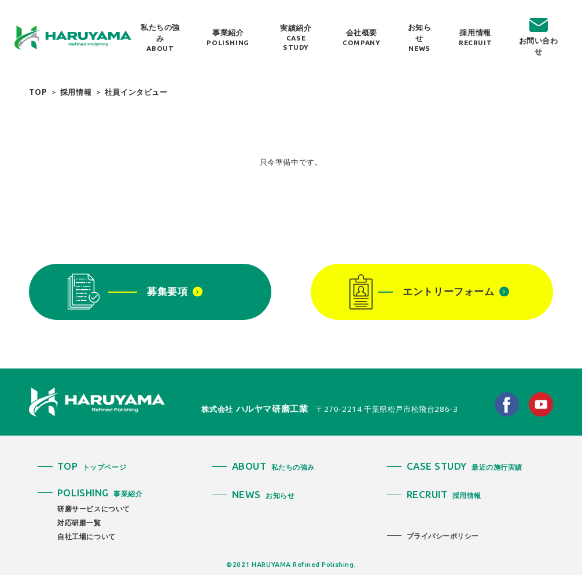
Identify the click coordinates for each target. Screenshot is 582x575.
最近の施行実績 (464, 466)
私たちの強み (160, 37)
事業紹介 (228, 37)
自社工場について (86, 536)
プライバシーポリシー (443, 535)
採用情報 (475, 37)
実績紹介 (295, 38)
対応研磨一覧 (79, 522)
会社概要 (361, 37)
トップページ (91, 466)
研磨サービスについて (93, 508)
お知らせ (419, 37)
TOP (38, 92)
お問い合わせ (538, 46)
